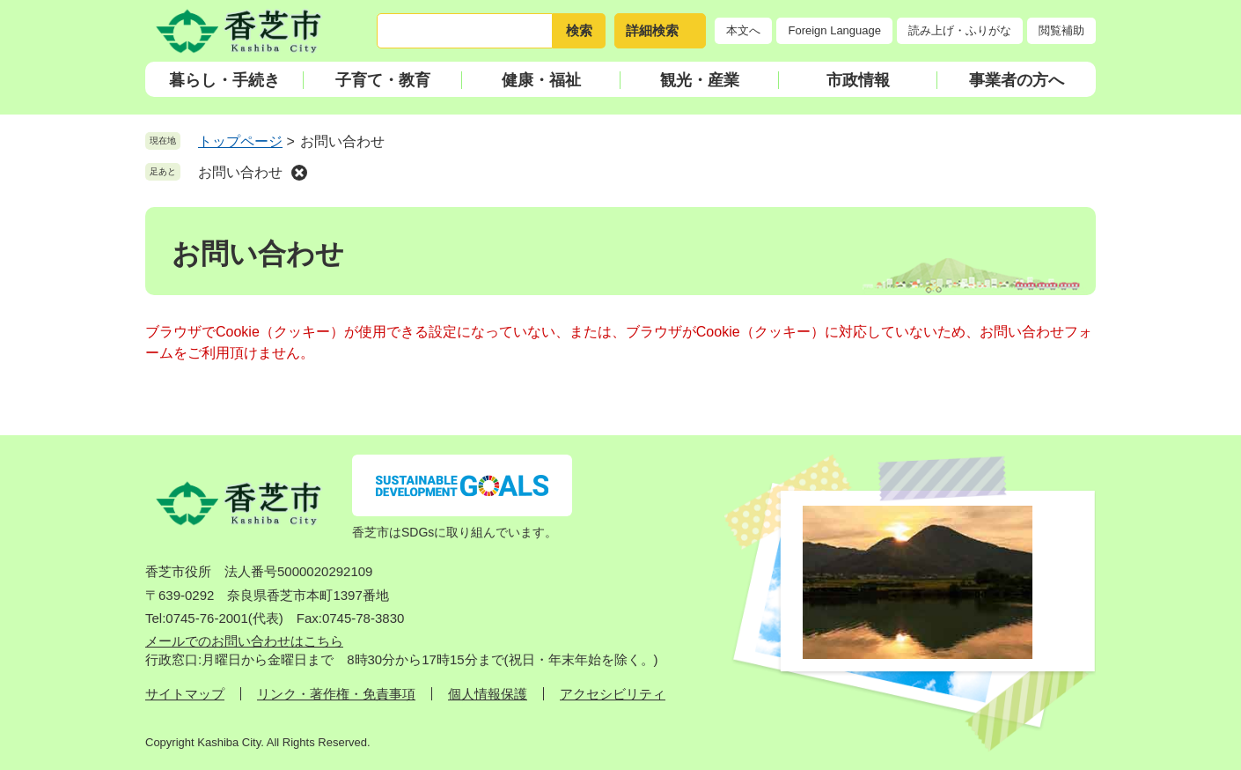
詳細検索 (652, 30)
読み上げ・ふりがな (959, 30)
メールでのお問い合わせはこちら (244, 640)
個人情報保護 (487, 693)
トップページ (240, 141)
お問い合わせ (240, 172)
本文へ (743, 30)
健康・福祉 (541, 80)
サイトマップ (184, 693)
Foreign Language (834, 30)
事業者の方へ (1016, 80)
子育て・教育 (382, 80)
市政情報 (858, 80)
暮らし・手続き (224, 80)
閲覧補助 (1061, 30)
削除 (299, 173)
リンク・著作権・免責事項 (336, 693)
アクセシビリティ (612, 693)
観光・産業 (699, 80)
